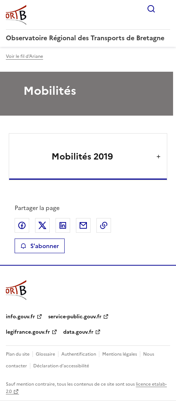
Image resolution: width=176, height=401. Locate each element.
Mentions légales (119, 354)
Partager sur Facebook (22, 225)
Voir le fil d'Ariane (24, 56)
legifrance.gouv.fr (28, 332)
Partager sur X (42, 225)
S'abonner (39, 245)
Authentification (78, 354)
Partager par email (83, 225)
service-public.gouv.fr (75, 317)
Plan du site (18, 354)
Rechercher (151, 8)
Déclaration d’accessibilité (61, 366)
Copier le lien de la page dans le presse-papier (103, 225)
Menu (165, 8)
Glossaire (45, 354)
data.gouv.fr (78, 332)
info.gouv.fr (20, 317)
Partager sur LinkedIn (63, 225)
